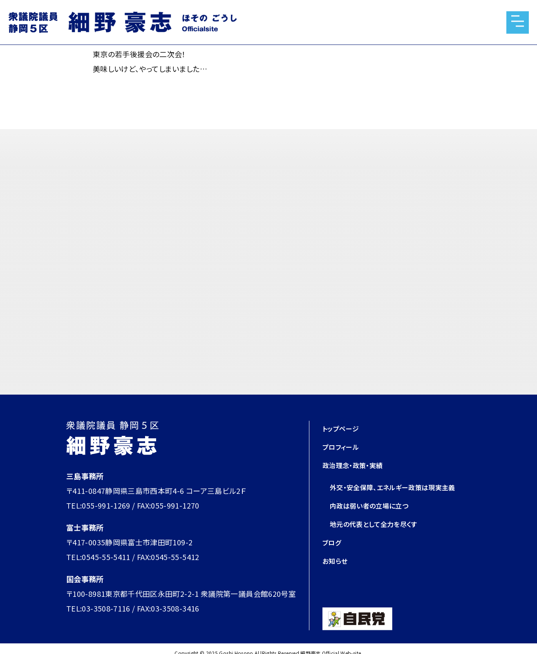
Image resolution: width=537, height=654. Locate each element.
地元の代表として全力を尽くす (379, 538)
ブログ (332, 556)
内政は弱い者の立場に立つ (374, 520)
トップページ (342, 428)
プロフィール (343, 446)
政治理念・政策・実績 (356, 465)
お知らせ (336, 575)
